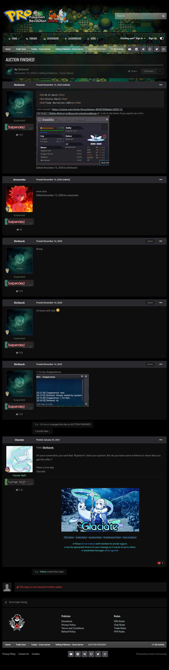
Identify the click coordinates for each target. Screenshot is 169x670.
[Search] (129, 16)
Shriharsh (19, 84)
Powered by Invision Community (151, 654)
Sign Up (153, 38)
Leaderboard (73, 38)
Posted (49, 85)
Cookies (35, 654)
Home (13, 38)
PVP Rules (119, 631)
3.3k (19, 490)
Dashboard (51, 38)
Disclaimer (66, 621)
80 (19, 229)
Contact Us (23, 654)
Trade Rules (120, 628)
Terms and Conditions (72, 628)
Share (132, 71)
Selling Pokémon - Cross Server (56, 73)
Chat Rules (119, 625)
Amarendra (19, 179)
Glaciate (19, 439)
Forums (31, 38)
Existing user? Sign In (133, 38)
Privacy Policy (68, 625)
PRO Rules (119, 621)
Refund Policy (68, 631)
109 (19, 135)
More (92, 38)
